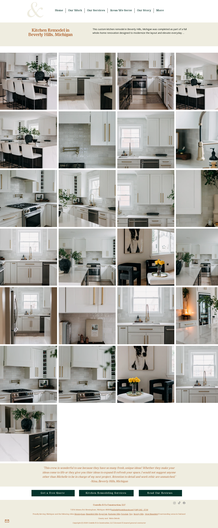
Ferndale (124, 514)
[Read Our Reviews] (160, 493)
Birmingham (80, 514)
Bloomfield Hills (92, 514)
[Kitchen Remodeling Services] (106, 493)
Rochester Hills (114, 514)
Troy (131, 514)
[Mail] (7, 521)
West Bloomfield (151, 514)
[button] (75, 10)
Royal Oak (103, 514)
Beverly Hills (139, 514)
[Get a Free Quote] (53, 493)
